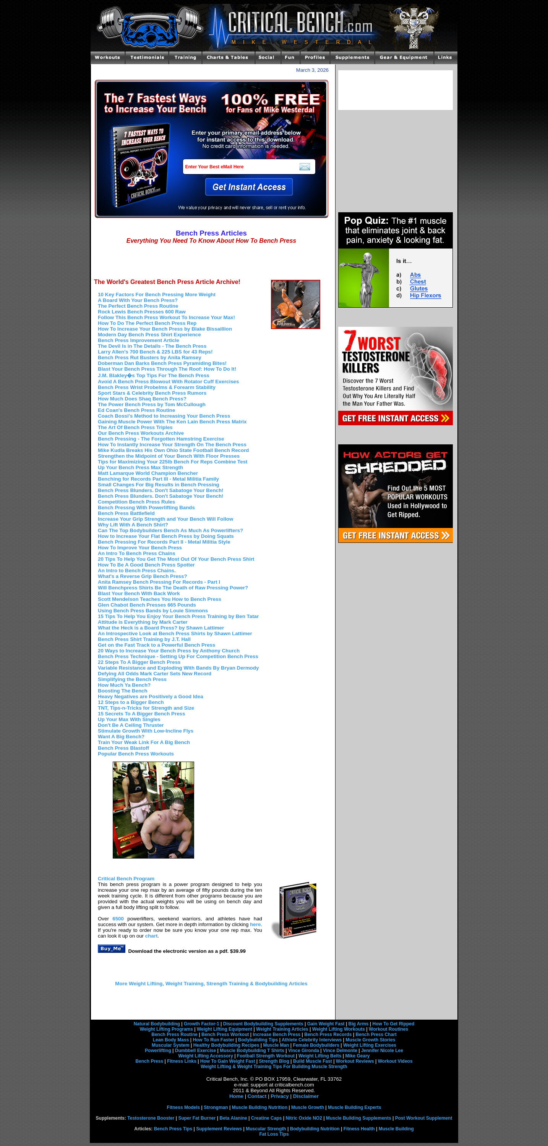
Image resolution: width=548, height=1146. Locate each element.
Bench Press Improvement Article (138, 340)
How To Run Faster (213, 1040)
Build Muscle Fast (312, 1061)
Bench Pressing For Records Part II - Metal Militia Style (164, 542)
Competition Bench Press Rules (136, 502)
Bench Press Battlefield (126, 513)
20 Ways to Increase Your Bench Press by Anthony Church (169, 651)
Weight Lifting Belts (319, 1056)
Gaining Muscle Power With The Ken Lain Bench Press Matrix (172, 422)
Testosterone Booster (150, 1118)
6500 (118, 919)
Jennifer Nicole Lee (382, 1050)
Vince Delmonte (340, 1050)
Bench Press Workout (225, 1034)
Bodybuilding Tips (258, 1040)
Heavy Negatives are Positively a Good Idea (150, 696)
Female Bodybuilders (316, 1045)
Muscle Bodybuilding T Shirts (252, 1050)
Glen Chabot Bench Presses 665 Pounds (147, 605)
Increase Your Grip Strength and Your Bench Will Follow (165, 519)
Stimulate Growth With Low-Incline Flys (145, 731)
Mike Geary (357, 1056)
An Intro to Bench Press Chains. (137, 570)
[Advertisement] (211, 261)
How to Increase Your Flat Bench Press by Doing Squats (166, 536)
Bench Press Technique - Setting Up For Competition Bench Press (178, 656)
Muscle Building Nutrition (259, 1107)
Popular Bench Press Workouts (136, 754)
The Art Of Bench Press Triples (135, 427)
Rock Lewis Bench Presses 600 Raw (142, 312)
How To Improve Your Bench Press (140, 547)
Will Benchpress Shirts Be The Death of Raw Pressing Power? (173, 588)
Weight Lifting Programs (166, 1029)
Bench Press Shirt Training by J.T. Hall (144, 639)
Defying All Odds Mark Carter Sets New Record (154, 673)
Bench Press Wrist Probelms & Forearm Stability (157, 387)
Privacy (280, 1096)
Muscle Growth (307, 1107)
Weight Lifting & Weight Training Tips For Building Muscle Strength (274, 1066)
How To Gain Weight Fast (227, 1061)
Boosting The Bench (123, 691)
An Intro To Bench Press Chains (136, 553)
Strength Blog (274, 1061)
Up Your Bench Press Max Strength (140, 467)
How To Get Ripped (394, 1024)
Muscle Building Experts (354, 1107)
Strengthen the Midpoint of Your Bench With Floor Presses (169, 456)
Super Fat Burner (197, 1118)
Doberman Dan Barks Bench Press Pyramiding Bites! (162, 363)
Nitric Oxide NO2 (304, 1118)
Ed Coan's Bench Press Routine (136, 410)
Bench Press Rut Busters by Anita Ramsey (149, 357)
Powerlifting (158, 1050)
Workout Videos (395, 1061)
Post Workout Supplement (423, 1118)
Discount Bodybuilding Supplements (263, 1024)
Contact (257, 1096)
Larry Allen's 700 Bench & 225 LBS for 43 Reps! (155, 352)
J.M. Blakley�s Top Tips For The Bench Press (153, 375)
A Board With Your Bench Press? (138, 300)
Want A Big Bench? (121, 736)
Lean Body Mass (171, 1040)
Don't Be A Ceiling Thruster (131, 725)
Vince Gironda (303, 1050)
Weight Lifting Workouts (338, 1029)
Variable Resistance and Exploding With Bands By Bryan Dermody (178, 668)
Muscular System (171, 1045)
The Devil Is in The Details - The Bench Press (152, 346)
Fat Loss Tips (274, 1134)
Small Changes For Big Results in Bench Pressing (158, 484)
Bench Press (149, 1061)
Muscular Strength (266, 1128)
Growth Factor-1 (201, 1024)
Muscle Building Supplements (358, 1118)
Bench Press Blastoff (123, 748)
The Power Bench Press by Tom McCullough (152, 404)
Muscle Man (276, 1045)
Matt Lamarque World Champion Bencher (148, 473)
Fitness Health (359, 1128)
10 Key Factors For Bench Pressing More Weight (157, 294)
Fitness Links (181, 1061)
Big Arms (359, 1024)
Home (236, 1096)
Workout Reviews (355, 1061)
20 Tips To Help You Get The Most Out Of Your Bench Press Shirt (176, 559)
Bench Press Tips (173, 1128)
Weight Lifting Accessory (205, 1056)
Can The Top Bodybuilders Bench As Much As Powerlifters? (170, 530)
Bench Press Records (328, 1034)
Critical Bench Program (126, 878)
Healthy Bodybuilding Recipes (226, 1045)
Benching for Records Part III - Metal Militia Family (158, 479)
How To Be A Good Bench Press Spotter (146, 565)
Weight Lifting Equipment (224, 1029)
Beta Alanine (233, 1118)
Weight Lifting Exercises (369, 1045)
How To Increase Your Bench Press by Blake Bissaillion (165, 329)
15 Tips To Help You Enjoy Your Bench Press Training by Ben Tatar (178, 616)
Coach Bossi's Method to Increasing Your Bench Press (164, 416)
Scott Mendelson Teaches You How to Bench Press (159, 599)
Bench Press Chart (375, 1034)
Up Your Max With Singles (129, 719)
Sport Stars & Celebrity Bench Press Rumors (152, 393)
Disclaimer (306, 1096)
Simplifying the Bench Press (132, 679)
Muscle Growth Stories (370, 1040)
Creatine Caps (266, 1118)
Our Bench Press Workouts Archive (141, 433)
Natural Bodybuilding (157, 1024)
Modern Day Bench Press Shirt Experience (149, 334)
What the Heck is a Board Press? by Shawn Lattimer (161, 628)
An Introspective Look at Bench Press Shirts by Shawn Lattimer (175, 633)
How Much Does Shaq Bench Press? (142, 399)
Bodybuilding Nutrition (315, 1128)
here (255, 924)
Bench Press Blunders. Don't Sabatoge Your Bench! (161, 490)
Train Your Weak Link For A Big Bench (144, 742)
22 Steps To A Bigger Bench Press (139, 662)
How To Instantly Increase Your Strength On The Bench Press (172, 444)
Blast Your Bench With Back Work (139, 593)
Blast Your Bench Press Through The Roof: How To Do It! (167, 369)
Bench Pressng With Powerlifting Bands (146, 507)
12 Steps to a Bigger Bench (131, 702)
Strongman (216, 1107)
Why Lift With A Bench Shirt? (133, 525)
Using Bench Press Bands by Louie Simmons (153, 610)
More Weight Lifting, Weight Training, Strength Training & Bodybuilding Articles (211, 983)
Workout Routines (388, 1029)
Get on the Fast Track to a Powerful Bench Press (156, 645)
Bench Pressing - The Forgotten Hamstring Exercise (161, 439)
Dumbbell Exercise (195, 1050)
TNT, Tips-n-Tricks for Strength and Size (146, 708)
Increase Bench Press (277, 1034)
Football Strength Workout (266, 1056)
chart (151, 936)
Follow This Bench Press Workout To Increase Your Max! (166, 317)
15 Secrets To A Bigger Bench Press (141, 714)
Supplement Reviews (219, 1128)
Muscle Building (396, 1128)
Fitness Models (183, 1107)
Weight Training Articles (282, 1029)
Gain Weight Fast (326, 1024)
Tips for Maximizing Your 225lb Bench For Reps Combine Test (173, 462)
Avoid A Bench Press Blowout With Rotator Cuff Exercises (168, 381)
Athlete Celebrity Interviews (312, 1040)
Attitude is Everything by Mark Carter (143, 622)
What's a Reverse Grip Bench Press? (142, 576)
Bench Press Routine (174, 1034)
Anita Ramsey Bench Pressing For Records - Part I (159, 582)
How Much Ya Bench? (124, 685)
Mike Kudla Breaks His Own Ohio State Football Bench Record (173, 450)
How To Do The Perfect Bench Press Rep (147, 323)
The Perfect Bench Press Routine (138, 306)
